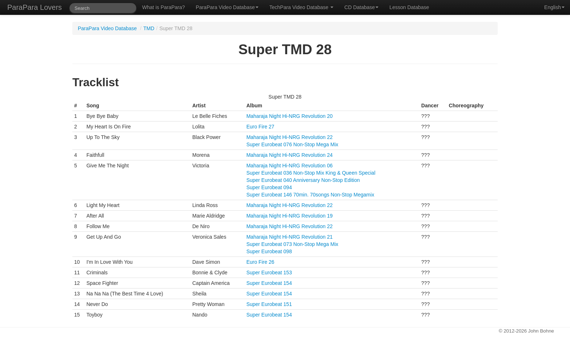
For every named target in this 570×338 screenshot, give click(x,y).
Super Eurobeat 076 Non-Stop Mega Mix (292, 144)
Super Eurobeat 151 (269, 304)
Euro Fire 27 (260, 127)
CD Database (361, 7)
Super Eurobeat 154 (269, 283)
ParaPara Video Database (227, 7)
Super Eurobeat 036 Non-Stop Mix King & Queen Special (311, 173)
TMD (148, 28)
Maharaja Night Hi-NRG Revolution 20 (289, 116)
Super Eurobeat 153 (269, 272)
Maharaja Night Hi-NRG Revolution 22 (289, 137)
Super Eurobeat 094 (269, 187)
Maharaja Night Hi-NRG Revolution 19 (289, 216)
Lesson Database (409, 7)
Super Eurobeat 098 (269, 251)
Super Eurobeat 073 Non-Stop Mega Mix (292, 244)
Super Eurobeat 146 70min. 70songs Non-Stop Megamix (310, 195)
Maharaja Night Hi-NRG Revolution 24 (289, 155)
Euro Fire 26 (260, 262)
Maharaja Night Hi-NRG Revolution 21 (289, 237)
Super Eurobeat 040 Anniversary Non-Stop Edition (303, 180)
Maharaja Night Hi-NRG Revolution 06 (289, 165)
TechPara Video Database (301, 7)
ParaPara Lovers (34, 7)
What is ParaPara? (163, 7)
